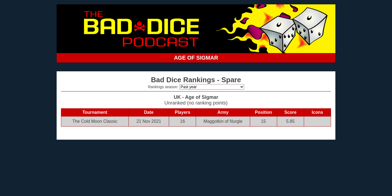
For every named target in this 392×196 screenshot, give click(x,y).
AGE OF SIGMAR (196, 58)
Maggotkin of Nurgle (222, 121)
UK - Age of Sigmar (196, 97)
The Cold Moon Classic (94, 121)
